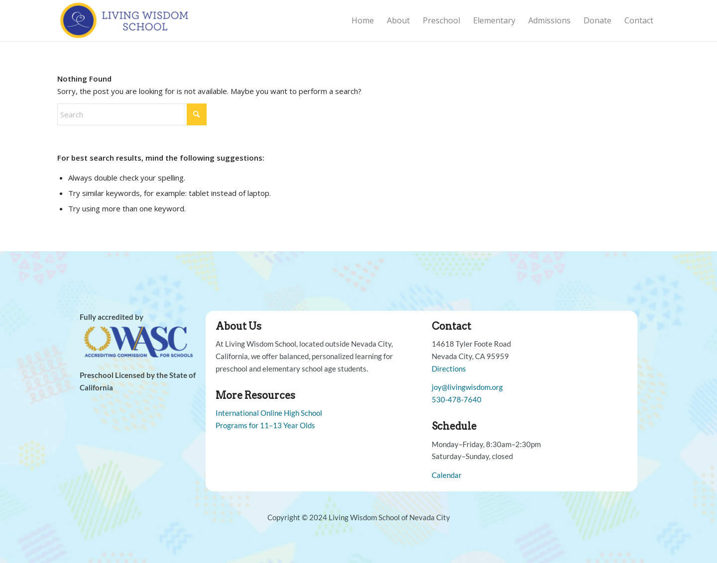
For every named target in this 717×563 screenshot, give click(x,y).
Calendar (447, 474)
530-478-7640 (456, 399)
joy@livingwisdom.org (467, 386)
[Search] (132, 114)
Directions (449, 368)
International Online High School (269, 412)
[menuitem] (362, 20)
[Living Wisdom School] (125, 20)
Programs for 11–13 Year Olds (265, 425)
